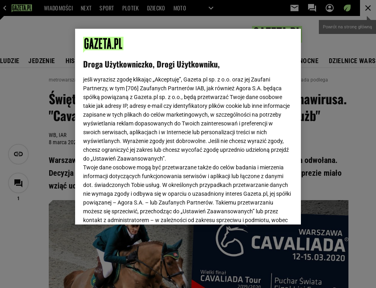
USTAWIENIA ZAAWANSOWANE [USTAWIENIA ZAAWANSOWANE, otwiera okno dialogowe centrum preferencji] (136, 208)
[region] (188, 126)
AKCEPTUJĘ (266, 209)
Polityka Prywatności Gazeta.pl (186, 118)
